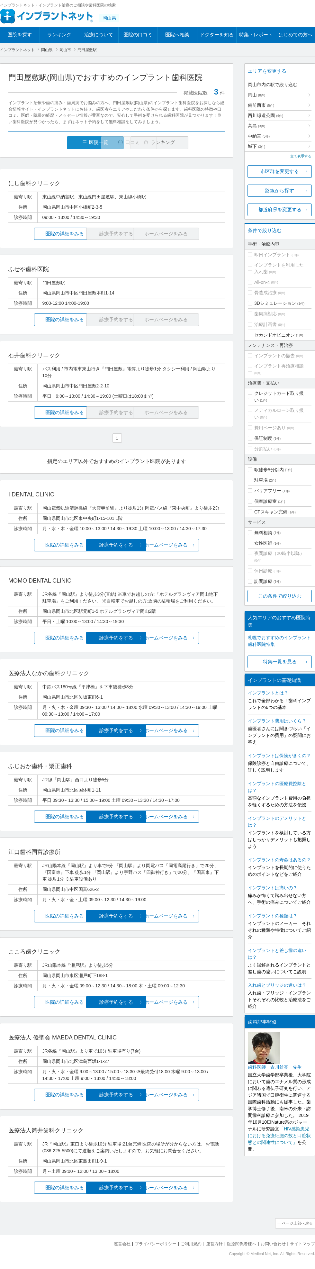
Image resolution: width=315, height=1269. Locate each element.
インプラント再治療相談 (279, 365)
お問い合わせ (273, 1243)
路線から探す (279, 190)
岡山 (256, 94)
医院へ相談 (177, 34)
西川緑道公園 (265, 115)
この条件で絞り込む (280, 596)
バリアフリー (267, 490)
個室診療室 (265, 501)
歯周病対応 (265, 313)
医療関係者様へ (241, 1243)
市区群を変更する (279, 171)
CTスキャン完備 (270, 511)
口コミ (120, 142)
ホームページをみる (189, 545)
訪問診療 (263, 581)
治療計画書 (265, 324)
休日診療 (263, 570)
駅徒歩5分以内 (269, 469)
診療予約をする (116, 545)
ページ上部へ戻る (296, 1223)
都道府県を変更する (280, 209)
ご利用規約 (191, 1243)
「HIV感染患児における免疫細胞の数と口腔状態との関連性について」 (279, 1135)
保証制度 (263, 438)
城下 (256, 146)
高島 (256, 125)
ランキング (59, 34)
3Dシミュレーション (275, 303)
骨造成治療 (265, 292)
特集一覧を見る (280, 661)
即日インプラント (272, 254)
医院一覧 (52, 142)
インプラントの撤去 (274, 355)
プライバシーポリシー (155, 1243)
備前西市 (261, 105)
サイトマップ (302, 1243)
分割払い (263, 448)
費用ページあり (270, 427)
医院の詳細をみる (44, 234)
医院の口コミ (137, 34)
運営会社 (122, 1243)
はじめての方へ (295, 34)
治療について (98, 34)
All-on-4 (262, 282)
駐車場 (261, 480)
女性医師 (263, 543)
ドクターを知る (217, 34)
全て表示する (300, 156)
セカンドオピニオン (274, 335)
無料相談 (263, 532)
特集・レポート (256, 34)
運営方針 (214, 1243)
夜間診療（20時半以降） (279, 553)
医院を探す (20, 34)
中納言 (259, 136)
